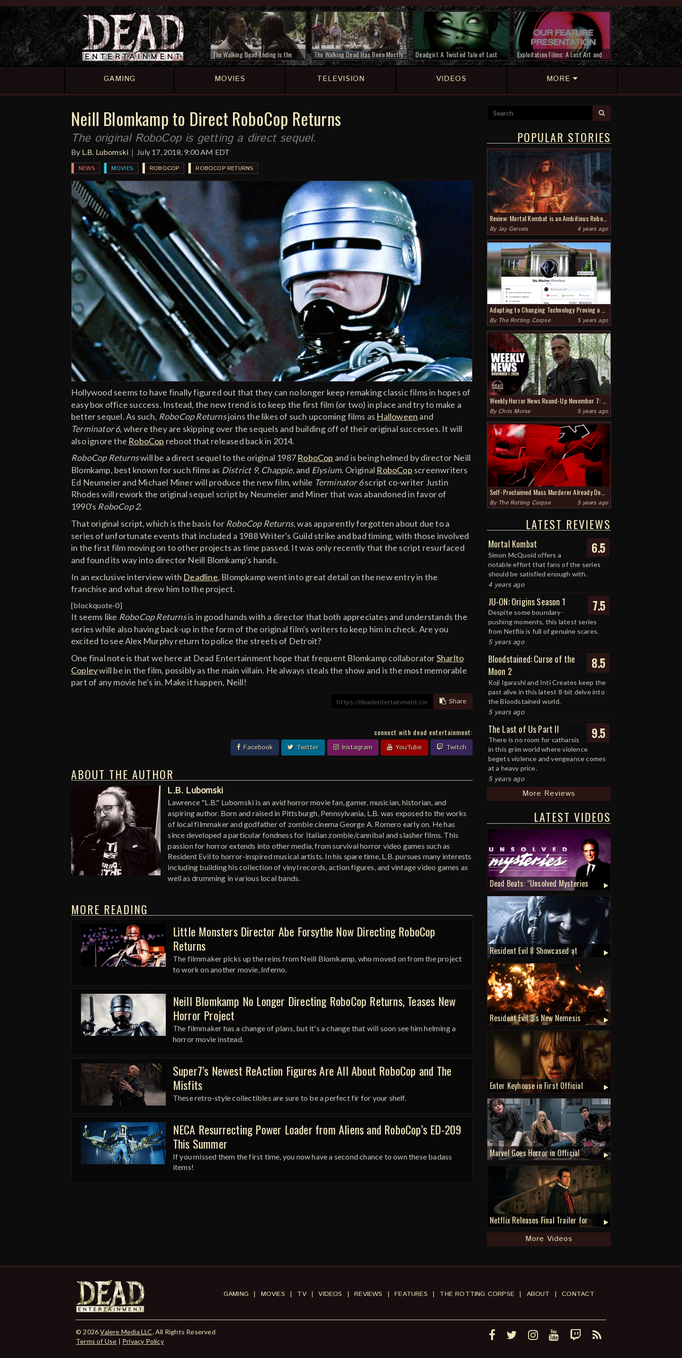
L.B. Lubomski (105, 151)
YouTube (404, 747)
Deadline (200, 577)
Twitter (303, 747)
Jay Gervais (513, 229)
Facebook (255, 747)
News (87, 168)
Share (453, 701)
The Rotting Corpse (524, 320)
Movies (122, 168)
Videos (330, 1294)
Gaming (236, 1294)
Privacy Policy (143, 1341)
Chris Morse (514, 411)
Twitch (452, 747)
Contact (578, 1294)
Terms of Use (96, 1341)
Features (411, 1294)
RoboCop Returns (224, 168)
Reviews (368, 1294)
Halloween (397, 416)
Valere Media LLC (126, 1332)
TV (301, 1294)
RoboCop (164, 168)
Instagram (352, 747)
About (538, 1294)
